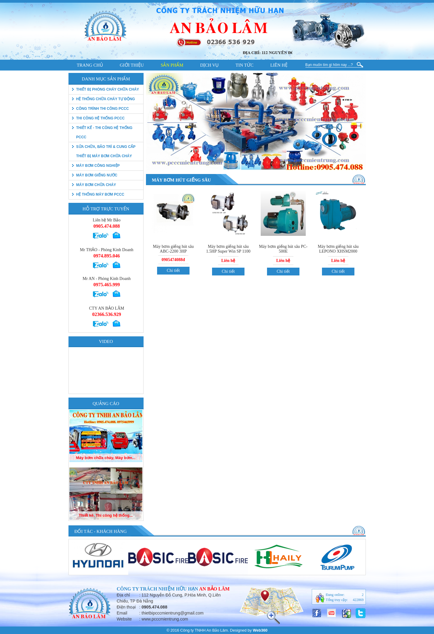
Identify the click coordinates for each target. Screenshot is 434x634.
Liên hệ (278, 65)
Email (122, 613)
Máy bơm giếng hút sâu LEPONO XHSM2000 (338, 249)
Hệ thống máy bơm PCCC (100, 194)
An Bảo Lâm (214, 588)
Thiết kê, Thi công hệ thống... (105, 515)
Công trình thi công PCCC (102, 109)
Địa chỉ (123, 595)
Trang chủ (90, 65)
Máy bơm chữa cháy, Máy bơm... (105, 457)
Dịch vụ (209, 65)
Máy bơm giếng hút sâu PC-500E (283, 249)
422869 (358, 600)
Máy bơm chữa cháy (96, 185)
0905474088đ (173, 259)
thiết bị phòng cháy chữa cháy (107, 89)
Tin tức (244, 65)
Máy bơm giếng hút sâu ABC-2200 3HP (173, 249)
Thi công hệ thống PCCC (100, 118)
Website (124, 619)
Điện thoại (126, 607)
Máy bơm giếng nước (96, 175)
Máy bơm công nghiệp (98, 166)
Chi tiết (173, 270)
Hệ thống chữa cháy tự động (105, 99)
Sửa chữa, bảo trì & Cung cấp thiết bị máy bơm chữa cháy (105, 151)
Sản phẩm (172, 65)
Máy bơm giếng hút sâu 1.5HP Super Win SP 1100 (228, 249)
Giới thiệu (132, 65)
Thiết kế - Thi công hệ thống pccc (104, 132)
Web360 (260, 630)
